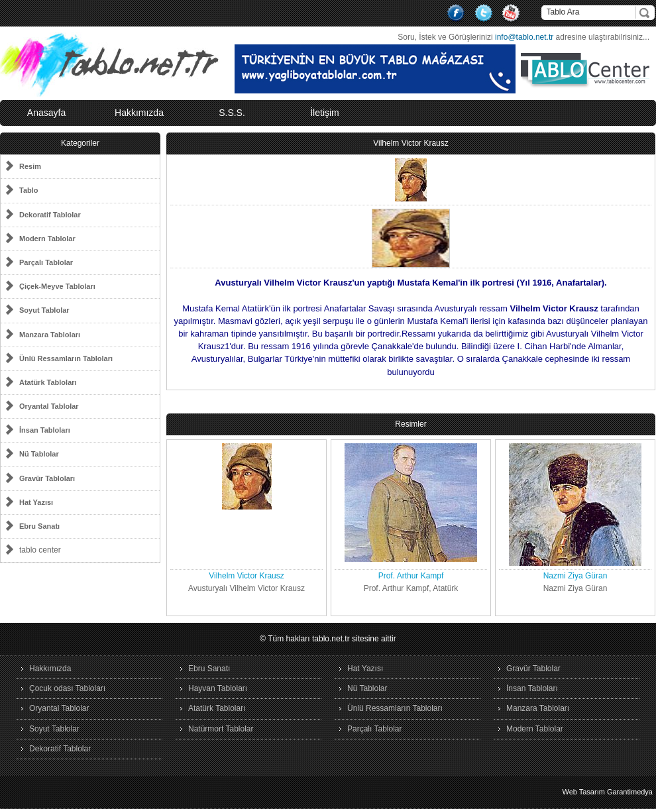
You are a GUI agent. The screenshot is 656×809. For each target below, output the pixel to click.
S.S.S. (232, 112)
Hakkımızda (139, 112)
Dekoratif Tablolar (60, 748)
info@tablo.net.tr (524, 37)
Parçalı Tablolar (374, 728)
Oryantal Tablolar (59, 708)
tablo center (40, 550)
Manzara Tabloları (537, 708)
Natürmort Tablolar (220, 728)
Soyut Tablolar (54, 728)
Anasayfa (46, 112)
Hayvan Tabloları (217, 688)
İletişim (324, 112)
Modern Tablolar (534, 728)
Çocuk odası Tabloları (67, 688)
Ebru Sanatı (209, 668)
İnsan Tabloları (532, 688)
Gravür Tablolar (533, 668)
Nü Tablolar (367, 688)
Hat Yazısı (365, 668)
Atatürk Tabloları (217, 708)
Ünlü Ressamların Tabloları (395, 708)
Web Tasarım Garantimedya (607, 792)
